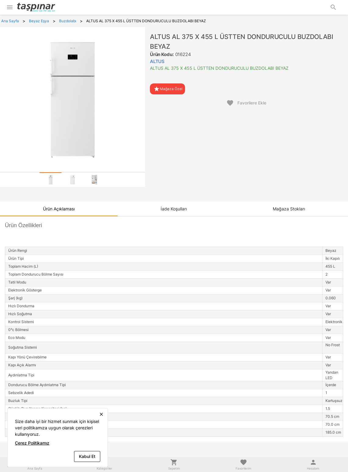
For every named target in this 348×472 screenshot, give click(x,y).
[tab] (51, 179)
